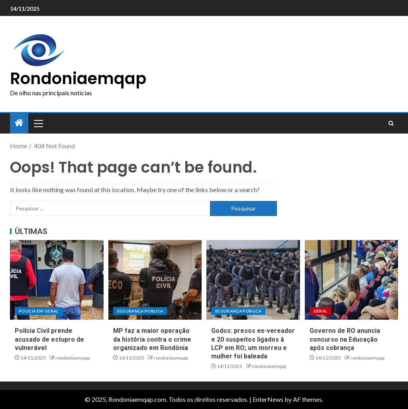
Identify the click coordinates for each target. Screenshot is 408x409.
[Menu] (38, 123)
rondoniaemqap (72, 358)
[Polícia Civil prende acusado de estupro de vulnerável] (57, 280)
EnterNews (268, 399)
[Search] (391, 123)
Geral (321, 311)
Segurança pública (140, 311)
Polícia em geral (39, 311)
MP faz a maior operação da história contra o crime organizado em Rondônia (152, 339)
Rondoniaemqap (78, 78)
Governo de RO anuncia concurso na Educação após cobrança (345, 339)
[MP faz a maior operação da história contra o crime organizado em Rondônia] (155, 280)
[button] (38, 123)
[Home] (19, 123)
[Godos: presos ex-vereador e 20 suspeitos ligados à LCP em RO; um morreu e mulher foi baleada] (253, 280)
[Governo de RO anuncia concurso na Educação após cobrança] (351, 280)
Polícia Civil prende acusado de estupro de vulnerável (49, 339)
